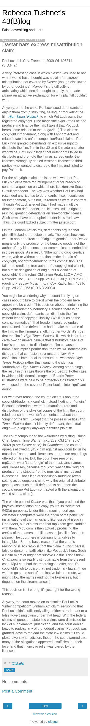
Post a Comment (17, 691)
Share (9, 670)
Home (44, 705)
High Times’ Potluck (23, 116)
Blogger (53, 721)
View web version (45, 714)
